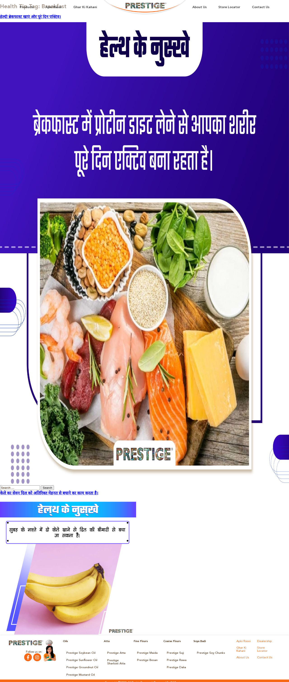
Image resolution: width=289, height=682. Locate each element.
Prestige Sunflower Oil (80, 658)
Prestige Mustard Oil (79, 671)
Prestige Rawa (176, 658)
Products (27, 7)
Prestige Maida (146, 652)
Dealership (263, 641)
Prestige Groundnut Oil (80, 665)
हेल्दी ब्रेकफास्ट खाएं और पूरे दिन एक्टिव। (30, 17)
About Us (199, 7)
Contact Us (260, 7)
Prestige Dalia (175, 665)
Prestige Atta (115, 652)
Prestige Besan (146, 658)
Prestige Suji (174, 652)
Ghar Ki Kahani (85, 7)
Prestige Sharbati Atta (117, 660)
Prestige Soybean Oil (79, 652)
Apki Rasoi (53, 7)
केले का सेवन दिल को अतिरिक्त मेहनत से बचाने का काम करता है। (49, 493)
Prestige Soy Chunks (209, 652)
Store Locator (229, 7)
